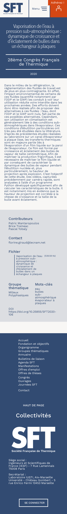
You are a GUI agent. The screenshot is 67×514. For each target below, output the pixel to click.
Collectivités (33, 415)
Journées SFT (27, 384)
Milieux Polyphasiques (18, 294)
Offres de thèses (29, 373)
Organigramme (28, 347)
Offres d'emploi (29, 369)
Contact (23, 390)
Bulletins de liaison (31, 359)
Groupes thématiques (33, 351)
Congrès (24, 377)
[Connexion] (58, 8)
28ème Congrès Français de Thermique (33, 62)
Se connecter (34, 502)
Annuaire (24, 354)
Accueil (23, 340)
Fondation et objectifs (33, 344)
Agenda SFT (26, 362)
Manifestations (28, 366)
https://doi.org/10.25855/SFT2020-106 (32, 313)
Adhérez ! (57, 2)
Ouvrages (24, 381)
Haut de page (33, 405)
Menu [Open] (39, 9)
